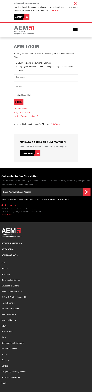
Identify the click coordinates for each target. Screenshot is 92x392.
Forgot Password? (22, 112)
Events (4, 269)
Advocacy (5, 274)
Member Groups (8, 314)
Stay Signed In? (24, 95)
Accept (18, 17)
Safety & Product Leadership (14, 297)
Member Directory (9, 320)
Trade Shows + (8, 303)
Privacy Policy (44, 199)
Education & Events (10, 286)
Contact (4, 366)
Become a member (10, 243)
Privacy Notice (6, 215)
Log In (4, 383)
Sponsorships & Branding (12, 343)
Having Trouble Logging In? (26, 116)
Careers (5, 360)
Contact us (7, 249)
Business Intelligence (10, 280)
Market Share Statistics (11, 291)
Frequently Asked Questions (13, 372)
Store (3, 337)
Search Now (27, 153)
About (4, 354)
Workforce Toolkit (9, 349)
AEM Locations (8, 255)
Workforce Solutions (10, 309)
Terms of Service (59, 199)
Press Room (6, 332)
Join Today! (56, 124)
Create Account (20, 109)
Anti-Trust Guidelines (10, 377)
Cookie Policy (54, 10)
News (3, 326)
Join (3, 263)
